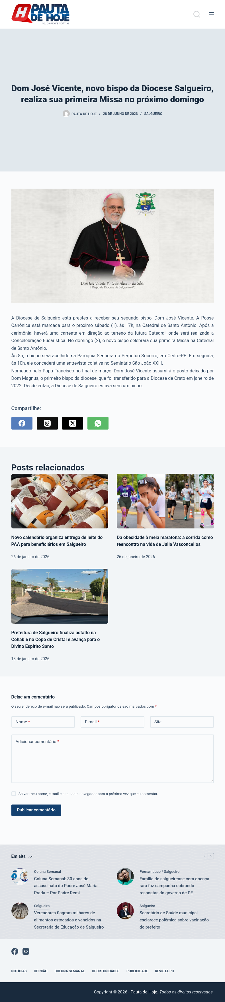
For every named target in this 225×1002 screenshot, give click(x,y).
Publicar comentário (36, 810)
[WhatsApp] (98, 423)
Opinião (41, 971)
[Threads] (47, 423)
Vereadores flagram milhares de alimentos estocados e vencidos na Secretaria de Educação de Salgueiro (69, 920)
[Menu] (211, 14)
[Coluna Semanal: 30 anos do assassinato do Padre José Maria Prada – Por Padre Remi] (19, 876)
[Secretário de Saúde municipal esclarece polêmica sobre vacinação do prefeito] (125, 910)
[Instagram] (25, 951)
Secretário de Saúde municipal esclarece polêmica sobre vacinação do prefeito (174, 920)
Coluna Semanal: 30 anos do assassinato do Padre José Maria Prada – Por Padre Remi (66, 886)
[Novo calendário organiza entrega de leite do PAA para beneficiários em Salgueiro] (60, 501)
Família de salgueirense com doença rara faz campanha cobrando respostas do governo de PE (174, 886)
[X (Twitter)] (72, 423)
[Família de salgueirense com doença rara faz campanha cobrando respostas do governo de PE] (125, 876)
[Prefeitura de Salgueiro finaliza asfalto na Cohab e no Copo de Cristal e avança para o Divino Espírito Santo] (60, 596)
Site (157, 721)
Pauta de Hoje (143, 992)
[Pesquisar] (196, 14)
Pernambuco (150, 871)
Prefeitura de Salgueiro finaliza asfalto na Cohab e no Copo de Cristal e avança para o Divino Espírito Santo (55, 639)
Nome (23, 722)
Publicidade (137, 971)
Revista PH (164, 971)
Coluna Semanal (47, 871)
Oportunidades (105, 971)
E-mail (92, 722)
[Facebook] (21, 423)
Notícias (19, 971)
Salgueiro (153, 114)
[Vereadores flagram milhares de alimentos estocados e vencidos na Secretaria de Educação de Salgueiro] (19, 910)
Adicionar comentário (38, 741)
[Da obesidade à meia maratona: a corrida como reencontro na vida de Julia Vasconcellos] (165, 501)
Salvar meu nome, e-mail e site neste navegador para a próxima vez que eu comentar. (88, 794)
